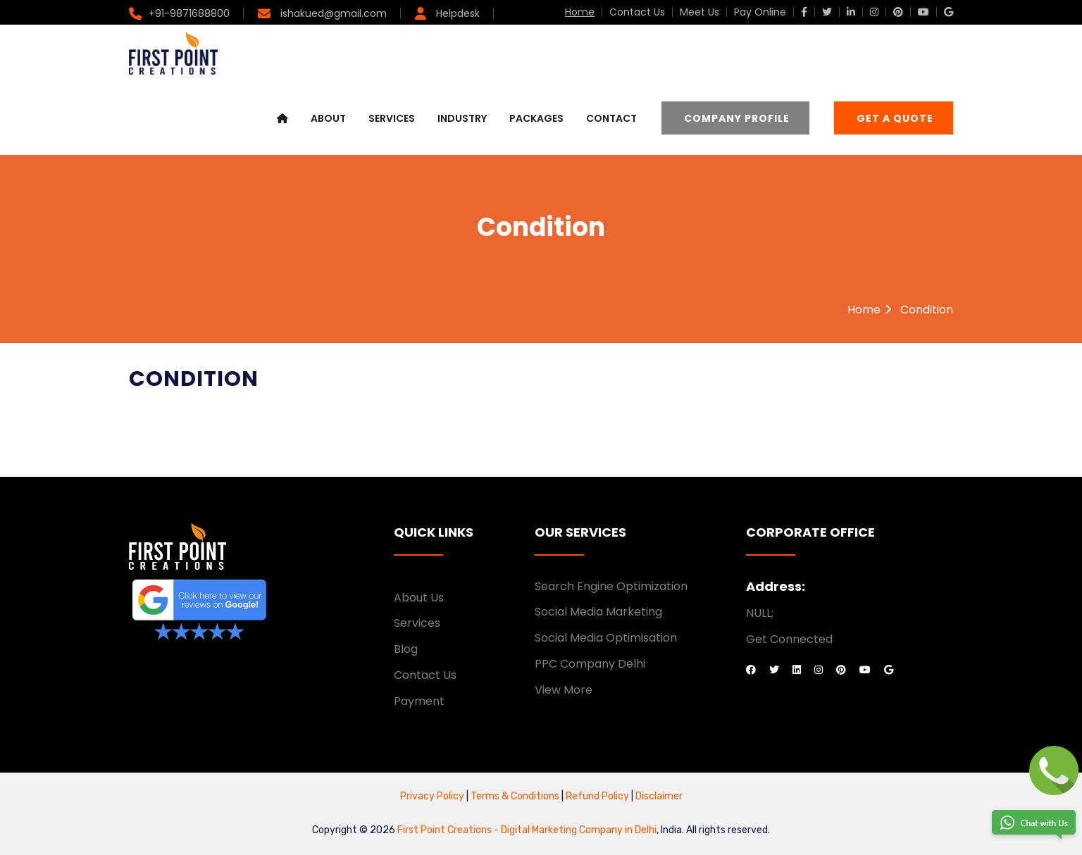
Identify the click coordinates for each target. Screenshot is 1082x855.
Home (580, 12)
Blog (406, 649)
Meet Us (699, 12)
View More (563, 690)
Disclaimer (659, 796)
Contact (611, 118)
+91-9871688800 (189, 13)
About (328, 118)
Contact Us (637, 12)
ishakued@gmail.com (332, 13)
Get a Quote (895, 118)
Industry (462, 118)
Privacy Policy (432, 796)
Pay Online (760, 12)
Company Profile (737, 118)
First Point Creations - (449, 830)
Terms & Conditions (516, 796)
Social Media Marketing (598, 612)
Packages (536, 118)
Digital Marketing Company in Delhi (579, 830)
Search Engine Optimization (611, 586)
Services (391, 118)
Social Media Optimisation (606, 638)
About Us (419, 597)
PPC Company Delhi (590, 664)
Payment (419, 701)
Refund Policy (596, 796)
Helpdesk (456, 13)
